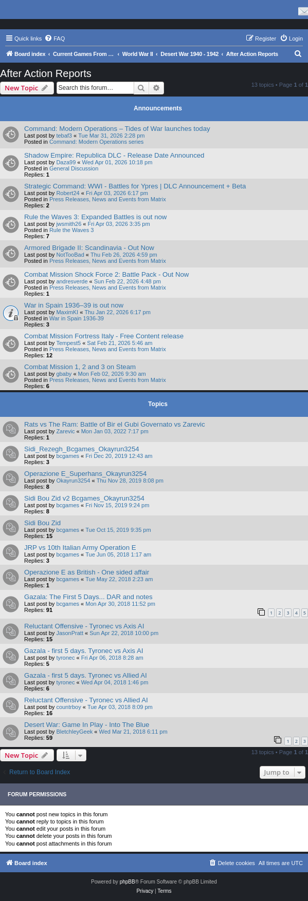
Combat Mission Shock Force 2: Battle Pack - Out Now (106, 274)
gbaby (63, 374)
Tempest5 (68, 343)
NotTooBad (70, 255)
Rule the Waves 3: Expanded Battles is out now (95, 217)
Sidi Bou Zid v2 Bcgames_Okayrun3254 (84, 498)
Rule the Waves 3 (71, 230)
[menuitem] (54, 38)
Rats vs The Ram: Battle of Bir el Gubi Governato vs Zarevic (114, 424)
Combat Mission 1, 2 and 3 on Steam (80, 367)
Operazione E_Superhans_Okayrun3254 (85, 473)
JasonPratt (69, 633)
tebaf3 (64, 135)
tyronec (65, 658)
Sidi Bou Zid (42, 523)
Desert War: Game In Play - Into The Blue (86, 725)
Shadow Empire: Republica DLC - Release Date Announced (114, 155)
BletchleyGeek (74, 732)
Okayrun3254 (73, 480)
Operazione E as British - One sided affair (86, 572)
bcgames (67, 456)
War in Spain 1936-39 (76, 318)
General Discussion (73, 168)
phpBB (127, 882)
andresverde (71, 281)
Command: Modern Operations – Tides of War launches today (117, 128)
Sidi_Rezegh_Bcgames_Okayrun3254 (81, 449)
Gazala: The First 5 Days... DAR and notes (88, 597)
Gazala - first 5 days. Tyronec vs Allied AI (85, 675)
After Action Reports (46, 73)
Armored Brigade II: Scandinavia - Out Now (89, 248)
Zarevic (65, 431)
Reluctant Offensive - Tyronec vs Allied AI (86, 700)
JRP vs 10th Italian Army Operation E (80, 547)
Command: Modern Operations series (96, 142)
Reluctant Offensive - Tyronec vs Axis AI (84, 626)
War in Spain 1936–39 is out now (73, 305)
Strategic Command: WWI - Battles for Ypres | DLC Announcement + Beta (135, 186)
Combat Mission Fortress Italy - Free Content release (104, 336)
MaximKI (67, 312)
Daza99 (66, 162)
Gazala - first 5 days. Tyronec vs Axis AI (83, 651)
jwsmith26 (68, 224)
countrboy (68, 707)
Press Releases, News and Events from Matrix (107, 199)
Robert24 (67, 193)
